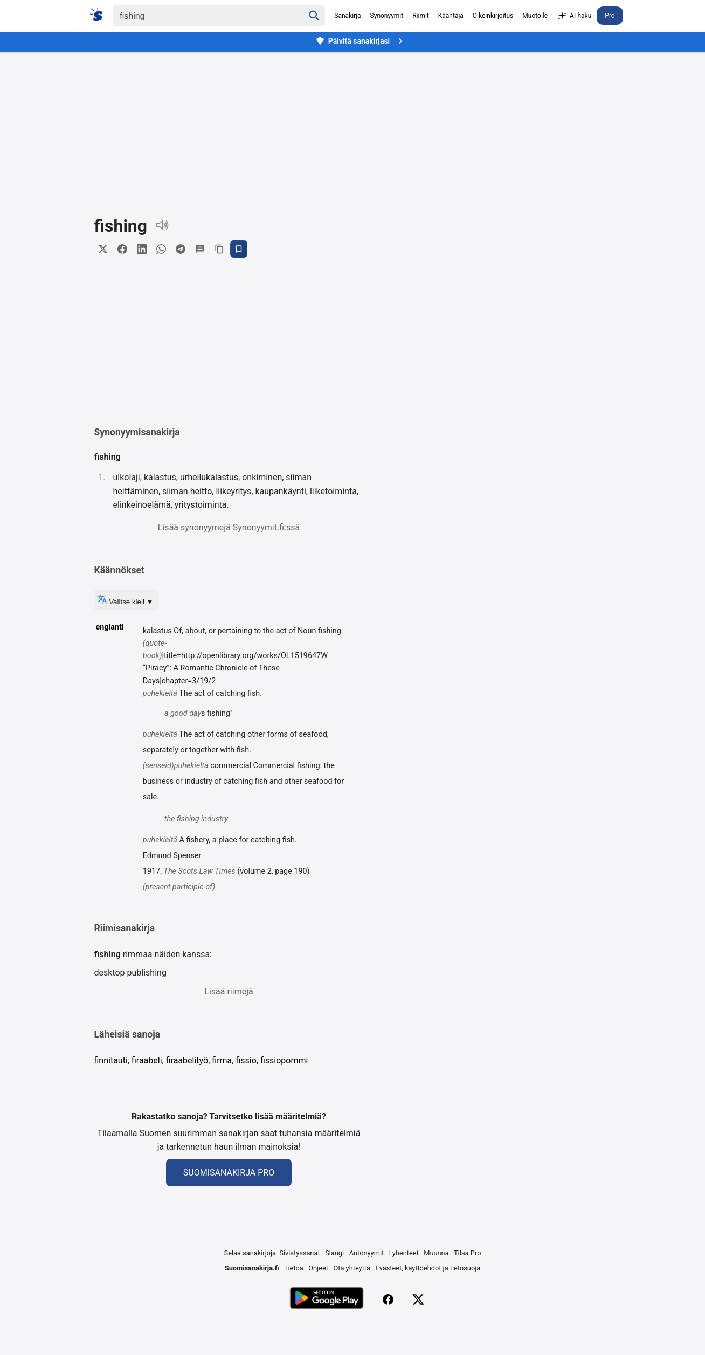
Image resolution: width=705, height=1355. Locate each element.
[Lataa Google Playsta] (326, 1328)
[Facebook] (388, 1329)
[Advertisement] (352, 126)
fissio (246, 1090)
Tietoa (293, 1298)
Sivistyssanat (299, 1282)
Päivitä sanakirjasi (360, 41)
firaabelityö (187, 1090)
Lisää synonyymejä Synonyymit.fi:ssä (229, 557)
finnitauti (111, 1090)
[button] (229, 359)
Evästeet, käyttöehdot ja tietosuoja (428, 1298)
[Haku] (199, 16)
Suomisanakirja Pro (228, 1202)
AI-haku (574, 16)
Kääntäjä (451, 15)
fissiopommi (284, 1090)
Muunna (436, 1282)
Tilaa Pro (467, 1282)
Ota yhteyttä (351, 1298)
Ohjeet (318, 1298)
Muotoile (535, 15)
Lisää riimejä (228, 1021)
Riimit (420, 15)
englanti (110, 656)
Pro (609, 15)
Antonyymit (366, 1282)
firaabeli (147, 1090)
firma (222, 1090)
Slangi (334, 1282)
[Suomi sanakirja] (100, 14)
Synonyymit (387, 15)
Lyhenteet (404, 1282)
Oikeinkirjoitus (493, 15)
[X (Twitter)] (418, 1329)
